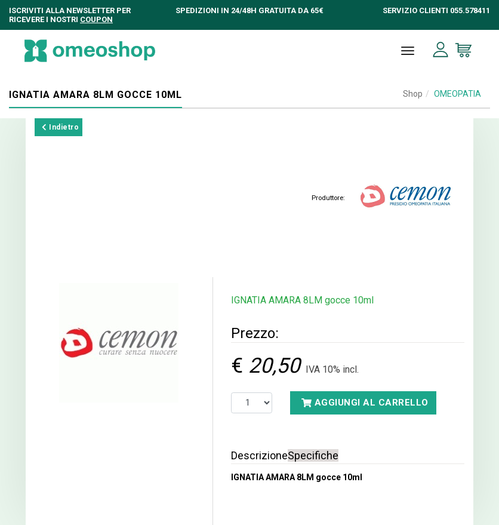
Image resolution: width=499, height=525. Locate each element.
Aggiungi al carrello (365, 402)
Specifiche (313, 455)
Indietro (60, 127)
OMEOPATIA (457, 94)
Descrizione (259, 455)
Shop (413, 94)
